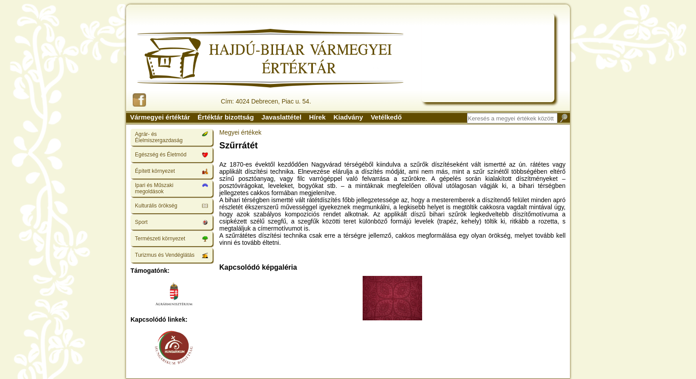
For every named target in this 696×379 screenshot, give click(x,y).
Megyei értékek (240, 132)
